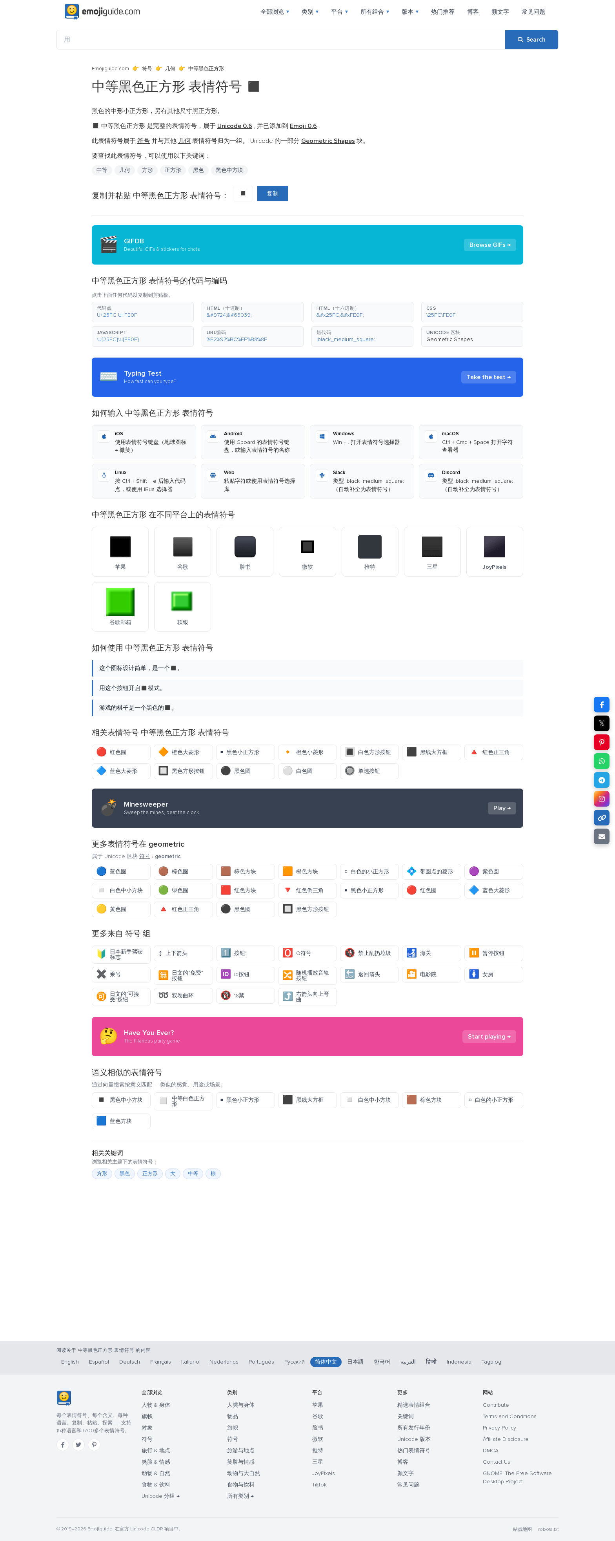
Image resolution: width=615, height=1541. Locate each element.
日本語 (355, 1361)
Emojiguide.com (110, 69)
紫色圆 (484, 871)
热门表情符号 (413, 1450)
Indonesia (459, 1361)
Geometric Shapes (449, 339)
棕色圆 (173, 871)
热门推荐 (443, 11)
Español (99, 1361)
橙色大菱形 (178, 752)
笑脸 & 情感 (156, 1462)
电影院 (421, 974)
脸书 (317, 1427)
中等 (101, 170)
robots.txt (548, 1529)
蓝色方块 (114, 1121)
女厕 (481, 974)
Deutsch (129, 1361)
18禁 (232, 995)
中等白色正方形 (181, 1101)
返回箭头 (362, 974)
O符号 (296, 953)
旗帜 (147, 1416)
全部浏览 (274, 11)
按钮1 (233, 953)
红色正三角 (489, 752)
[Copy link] (602, 817)
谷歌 (317, 1416)
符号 (147, 69)
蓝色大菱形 (116, 771)
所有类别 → (240, 1496)
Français (160, 1361)
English (70, 1361)
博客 (473, 11)
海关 (418, 953)
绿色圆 (173, 890)
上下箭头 (172, 953)
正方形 (173, 170)
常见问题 (533, 11)
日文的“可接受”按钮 (117, 997)
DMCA (491, 1450)
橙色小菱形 (303, 752)
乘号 (108, 974)
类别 (310, 11)
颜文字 (500, 11)
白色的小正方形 (366, 871)
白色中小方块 (119, 890)
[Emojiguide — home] (102, 12)
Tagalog (491, 1361)
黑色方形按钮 (181, 771)
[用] (281, 39)
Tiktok (319, 1484)
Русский (294, 1361)
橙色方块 (300, 871)
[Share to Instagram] (602, 799)
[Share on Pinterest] (602, 742)
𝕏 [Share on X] (602, 723)
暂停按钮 (486, 953)
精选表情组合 (413, 1405)
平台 (339, 11)
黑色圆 (235, 771)
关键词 (405, 1416)
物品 (232, 1416)
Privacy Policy (499, 1427)
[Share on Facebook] (602, 704)
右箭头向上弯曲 (305, 997)
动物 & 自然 (156, 1473)
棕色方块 (238, 871)
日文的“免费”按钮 (180, 976)
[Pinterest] (94, 1445)
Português (261, 1361)
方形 (147, 170)
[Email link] (602, 836)
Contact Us (496, 1462)
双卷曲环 (176, 995)
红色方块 (238, 890)
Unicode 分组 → (161, 1496)
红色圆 (111, 752)
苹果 (317, 1405)
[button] (143, 312)
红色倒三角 (303, 890)
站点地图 (522, 1529)
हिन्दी (431, 1361)
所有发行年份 (413, 1427)
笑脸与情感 (241, 1462)
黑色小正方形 (240, 752)
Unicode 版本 (414, 1439)
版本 (410, 11)
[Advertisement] (307, 1300)
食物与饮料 (241, 1484)
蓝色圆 (111, 871)
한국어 (382, 1361)
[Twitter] (78, 1445)
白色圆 (297, 771)
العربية (408, 1361)
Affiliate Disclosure (506, 1439)
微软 (317, 1439)
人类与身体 (241, 1405)
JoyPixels (323, 1473)
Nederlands (223, 1361)
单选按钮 (362, 771)
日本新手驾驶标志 (119, 954)
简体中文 (326, 1361)
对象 (147, 1427)
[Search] (531, 39)
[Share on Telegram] (602, 780)
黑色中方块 (229, 170)
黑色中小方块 (119, 1100)
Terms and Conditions (510, 1416)
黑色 (198, 170)
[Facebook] (62, 1445)
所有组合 (374, 11)
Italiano (190, 1361)
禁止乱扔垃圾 (367, 953)
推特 (317, 1450)
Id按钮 (234, 974)
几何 (170, 69)
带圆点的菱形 (429, 871)
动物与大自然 (243, 1473)
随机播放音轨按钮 (305, 976)
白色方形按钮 (367, 752)
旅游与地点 (241, 1450)
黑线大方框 (427, 752)
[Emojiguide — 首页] (63, 1398)
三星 (317, 1462)
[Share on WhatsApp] (602, 761)
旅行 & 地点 (156, 1450)
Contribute (496, 1405)
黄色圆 (111, 909)
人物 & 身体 (156, 1405)
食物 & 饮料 (156, 1484)
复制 (272, 193)
